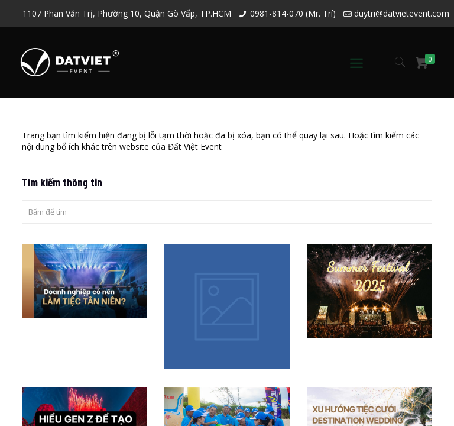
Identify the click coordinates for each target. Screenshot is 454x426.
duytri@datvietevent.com (401, 13)
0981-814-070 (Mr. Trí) (293, 13)
